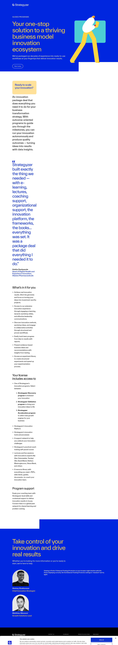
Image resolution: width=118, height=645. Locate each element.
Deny (101, 641)
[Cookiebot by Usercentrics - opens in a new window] (9, 642)
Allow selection (101, 636)
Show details (78, 641)
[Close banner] (115, 629)
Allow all (101, 631)
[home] (20, 5)
